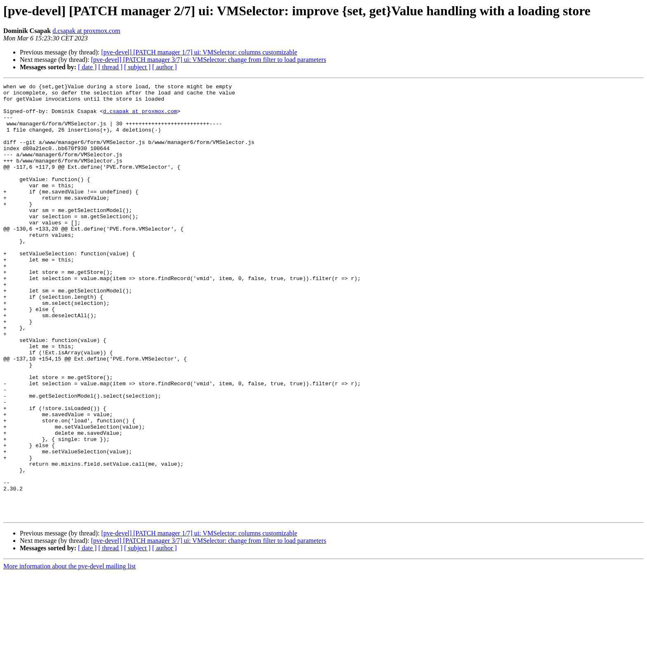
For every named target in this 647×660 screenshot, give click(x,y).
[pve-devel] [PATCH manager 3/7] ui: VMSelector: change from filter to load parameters (208, 59)
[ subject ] (137, 67)
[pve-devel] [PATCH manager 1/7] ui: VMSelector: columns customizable (199, 52)
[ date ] (87, 67)
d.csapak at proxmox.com (86, 30)
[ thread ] (110, 67)
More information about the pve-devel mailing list (69, 652)
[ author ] (164, 67)
